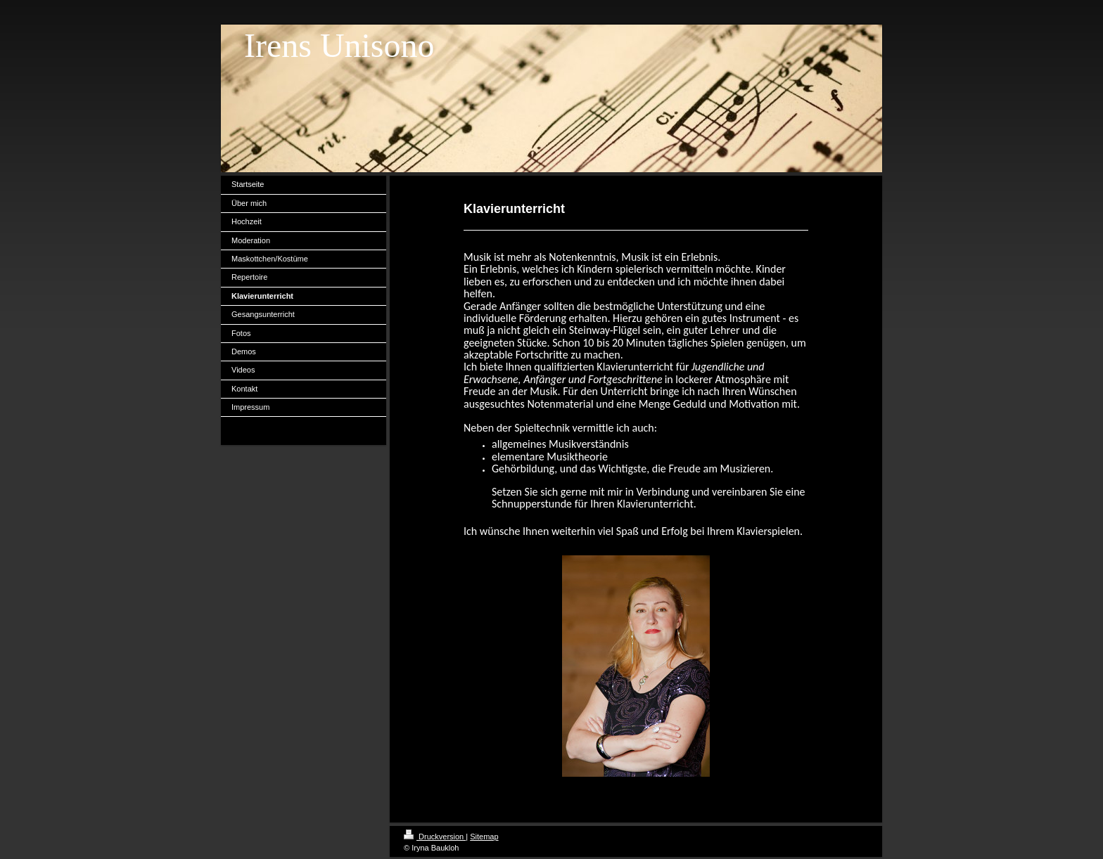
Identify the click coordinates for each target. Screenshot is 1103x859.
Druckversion (435, 836)
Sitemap (484, 836)
